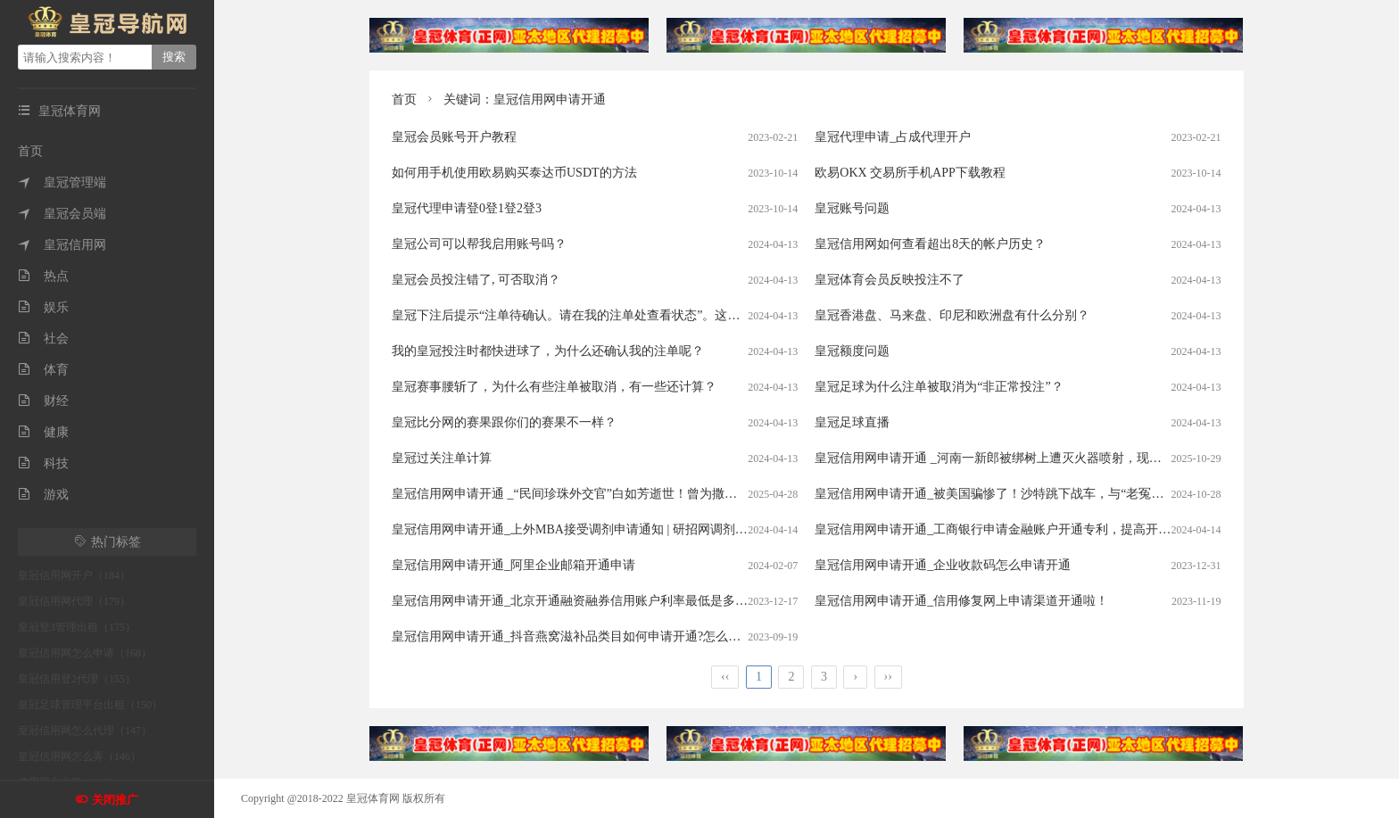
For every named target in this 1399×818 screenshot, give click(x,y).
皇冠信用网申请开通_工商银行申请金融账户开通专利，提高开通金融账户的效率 (1036, 529)
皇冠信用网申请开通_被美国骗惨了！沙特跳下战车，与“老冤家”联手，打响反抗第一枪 (1054, 493)
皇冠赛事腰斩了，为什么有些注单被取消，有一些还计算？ (554, 386)
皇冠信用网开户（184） (74, 575)
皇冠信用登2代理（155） (77, 679)
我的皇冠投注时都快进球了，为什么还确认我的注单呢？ (548, 351)
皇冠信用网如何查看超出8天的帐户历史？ (930, 244)
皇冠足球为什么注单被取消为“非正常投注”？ (939, 386)
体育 (43, 369)
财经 (43, 401)
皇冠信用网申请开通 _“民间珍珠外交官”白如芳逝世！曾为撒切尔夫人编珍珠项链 (614, 493)
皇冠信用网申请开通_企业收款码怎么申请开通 (943, 565)
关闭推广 (115, 799)
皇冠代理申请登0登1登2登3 (467, 208)
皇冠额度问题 (852, 351)
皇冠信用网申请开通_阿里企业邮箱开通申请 (513, 565)
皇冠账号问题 (852, 208)
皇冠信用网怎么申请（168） (85, 653)
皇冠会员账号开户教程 (454, 137)
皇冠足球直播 (852, 422)
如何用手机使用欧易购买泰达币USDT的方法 (514, 172)
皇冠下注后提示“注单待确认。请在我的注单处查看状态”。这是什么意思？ (597, 315)
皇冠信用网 (62, 245)
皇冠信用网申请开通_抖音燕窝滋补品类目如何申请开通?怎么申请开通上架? (600, 636)
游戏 (43, 494)
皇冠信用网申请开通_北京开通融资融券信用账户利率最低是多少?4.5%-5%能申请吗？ (627, 600)
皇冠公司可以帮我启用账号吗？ (479, 244)
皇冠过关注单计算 (442, 458)
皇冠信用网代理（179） (74, 601)
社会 (43, 338)
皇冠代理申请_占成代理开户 (893, 137)
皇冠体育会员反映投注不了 (889, 279)
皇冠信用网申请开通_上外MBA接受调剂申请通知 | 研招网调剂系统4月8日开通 (607, 529)
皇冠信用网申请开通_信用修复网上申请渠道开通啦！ (961, 600)
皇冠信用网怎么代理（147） (85, 730)
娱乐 (43, 307)
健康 (43, 432)
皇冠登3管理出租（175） (77, 627)
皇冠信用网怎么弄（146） (79, 756)
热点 (43, 276)
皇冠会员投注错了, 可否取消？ (476, 279)
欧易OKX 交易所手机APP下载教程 (910, 172)
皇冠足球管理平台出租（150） (90, 704)
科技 (43, 463)
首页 (30, 151)
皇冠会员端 (62, 213)
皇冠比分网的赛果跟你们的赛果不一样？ (504, 422)
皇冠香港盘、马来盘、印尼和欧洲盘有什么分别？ (952, 315)
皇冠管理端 (62, 182)
